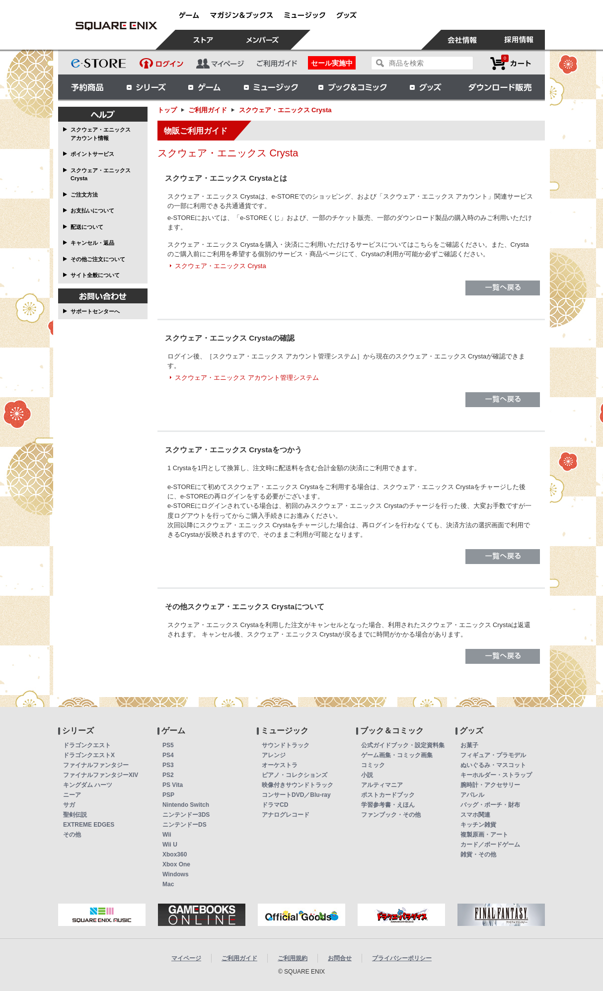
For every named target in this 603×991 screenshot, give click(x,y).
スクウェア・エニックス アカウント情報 (101, 134)
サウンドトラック (285, 745)
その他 (72, 834)
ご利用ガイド (207, 110)
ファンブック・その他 (391, 814)
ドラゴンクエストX (89, 755)
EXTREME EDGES (88, 824)
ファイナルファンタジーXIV (100, 775)
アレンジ (274, 755)
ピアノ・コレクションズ (294, 775)
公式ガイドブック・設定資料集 (403, 745)
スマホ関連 (475, 814)
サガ (69, 804)
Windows (175, 874)
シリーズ (146, 86)
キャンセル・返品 (92, 243)
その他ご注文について (98, 259)
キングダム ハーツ (87, 784)
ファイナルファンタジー (96, 765)
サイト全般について (95, 275)
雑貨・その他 (478, 854)
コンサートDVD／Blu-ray (296, 794)
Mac (168, 884)
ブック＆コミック (352, 86)
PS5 (168, 745)
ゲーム (204, 86)
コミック (373, 765)
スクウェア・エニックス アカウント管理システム (247, 377)
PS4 (168, 755)
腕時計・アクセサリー (490, 784)
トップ (167, 110)
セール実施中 (332, 63)
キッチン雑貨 (478, 824)
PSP (168, 794)
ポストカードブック (388, 794)
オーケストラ (280, 765)
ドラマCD (275, 804)
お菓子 (469, 745)
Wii (166, 834)
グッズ (426, 86)
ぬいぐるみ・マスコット (493, 765)
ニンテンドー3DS (186, 814)
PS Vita (172, 784)
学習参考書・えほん (388, 804)
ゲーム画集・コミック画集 (397, 755)
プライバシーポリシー (402, 958)
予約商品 (87, 86)
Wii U (169, 844)
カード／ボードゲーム (490, 844)
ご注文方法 (84, 195)
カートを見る (510, 63)
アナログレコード (285, 814)
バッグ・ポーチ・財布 (490, 804)
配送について (87, 227)
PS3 (168, 765)
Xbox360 (174, 854)
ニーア (72, 794)
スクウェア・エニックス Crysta (101, 174)
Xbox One (176, 864)
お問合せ (340, 958)
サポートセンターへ (95, 311)
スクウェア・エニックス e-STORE (116, 26)
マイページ (186, 958)
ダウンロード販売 (500, 86)
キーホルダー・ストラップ (496, 775)
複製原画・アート (484, 834)
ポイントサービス (92, 154)
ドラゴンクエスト (87, 745)
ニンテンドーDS (184, 824)
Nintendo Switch (185, 804)
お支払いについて (92, 210)
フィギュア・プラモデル (493, 755)
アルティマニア (382, 784)
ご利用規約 (292, 958)
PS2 (168, 775)
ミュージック (270, 86)
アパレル (472, 794)
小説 (367, 775)
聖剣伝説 (75, 814)
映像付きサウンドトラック (297, 784)
